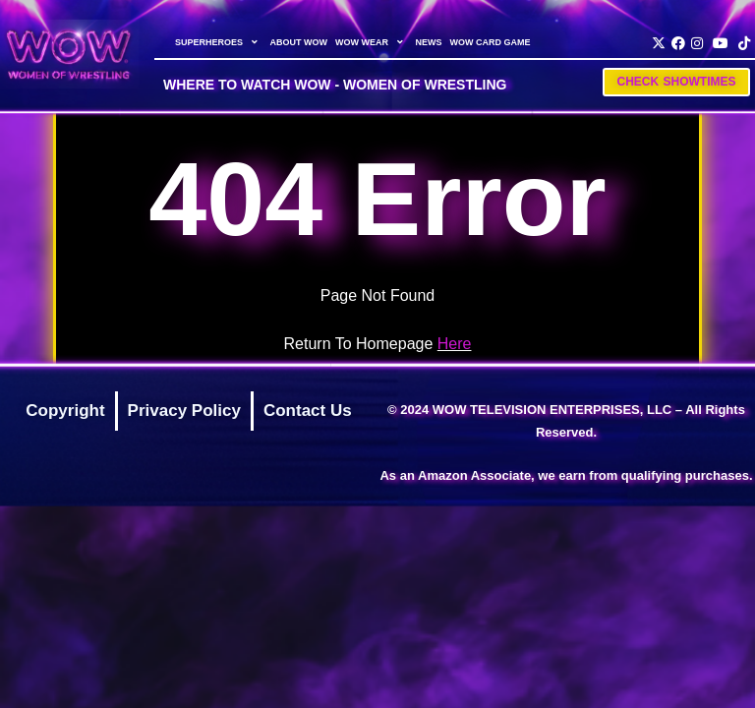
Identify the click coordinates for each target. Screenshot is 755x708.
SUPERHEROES (218, 42)
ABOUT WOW (298, 42)
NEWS (428, 42)
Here (454, 343)
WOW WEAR (371, 42)
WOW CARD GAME (489, 42)
